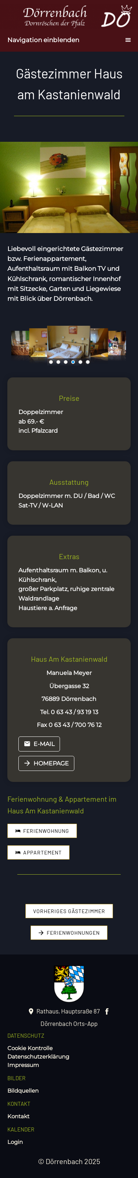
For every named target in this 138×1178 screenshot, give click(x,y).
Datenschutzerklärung (38, 1056)
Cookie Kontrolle (30, 1048)
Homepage (46, 763)
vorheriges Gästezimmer (69, 911)
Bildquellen (23, 1090)
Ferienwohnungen (68, 933)
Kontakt (18, 1116)
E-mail (39, 744)
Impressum (23, 1064)
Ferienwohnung (42, 831)
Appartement (38, 852)
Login (15, 1141)
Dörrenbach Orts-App (69, 1023)
